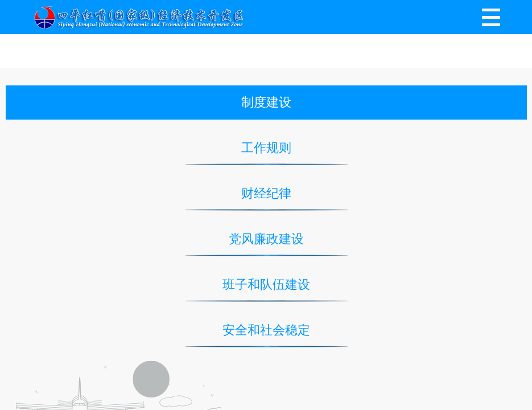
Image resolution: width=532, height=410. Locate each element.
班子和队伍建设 (266, 284)
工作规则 (266, 148)
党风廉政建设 (266, 239)
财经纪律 (266, 193)
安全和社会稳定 (266, 330)
